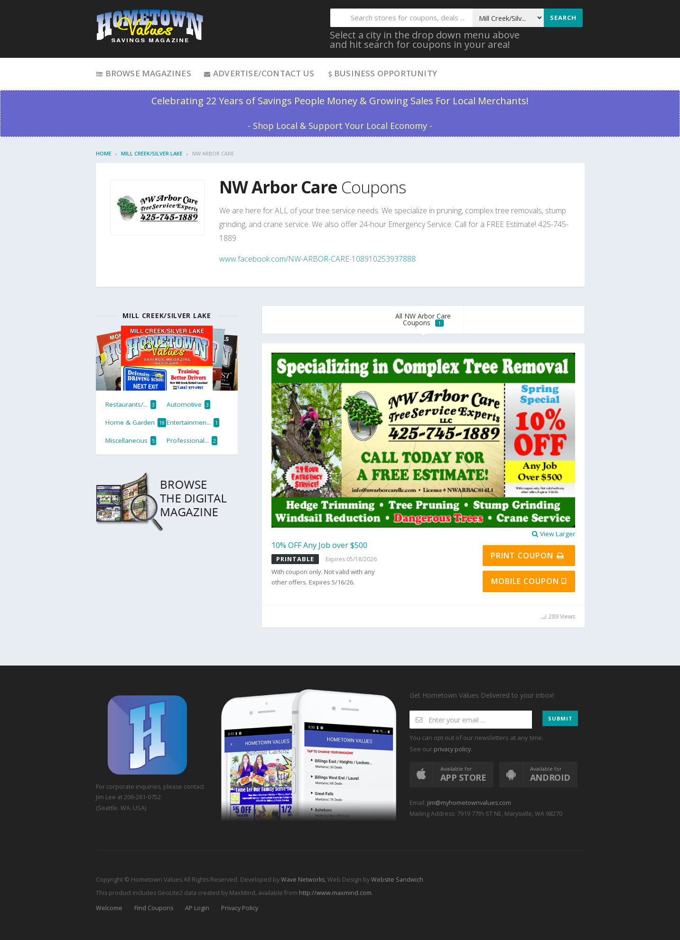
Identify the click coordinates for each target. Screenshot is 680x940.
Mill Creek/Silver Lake (152, 153)
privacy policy (452, 749)
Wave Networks (302, 880)
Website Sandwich (396, 880)
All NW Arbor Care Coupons (423, 319)
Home (104, 153)
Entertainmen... (193, 422)
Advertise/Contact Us (259, 73)
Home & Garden (135, 422)
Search (563, 17)
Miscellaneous (130, 440)
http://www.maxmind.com (335, 893)
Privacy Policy (239, 908)
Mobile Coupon (529, 581)
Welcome (109, 908)
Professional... (192, 440)
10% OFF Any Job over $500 (319, 545)
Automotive (188, 404)
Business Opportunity (381, 73)
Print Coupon (528, 555)
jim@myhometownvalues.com (469, 803)
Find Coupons (153, 908)
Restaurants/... (130, 404)
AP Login (197, 908)
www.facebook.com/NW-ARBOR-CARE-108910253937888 (317, 259)
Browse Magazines (143, 73)
